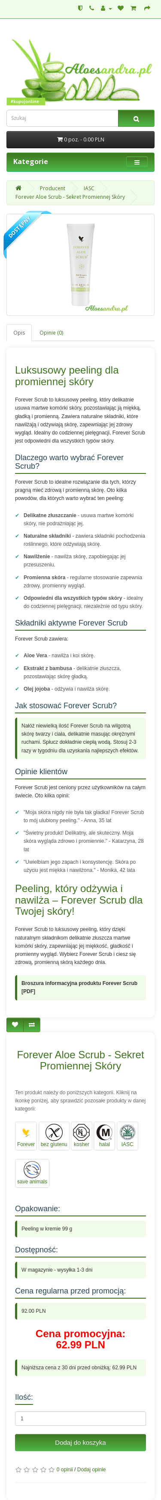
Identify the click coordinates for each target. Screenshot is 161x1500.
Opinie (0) (51, 332)
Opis (19, 332)
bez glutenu (54, 1135)
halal (104, 1135)
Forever (26, 1135)
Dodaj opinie (91, 1470)
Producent (52, 188)
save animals (32, 1173)
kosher (81, 1135)
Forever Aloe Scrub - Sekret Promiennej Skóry (70, 197)
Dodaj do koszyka (80, 1442)
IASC (89, 188)
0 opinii (65, 1470)
